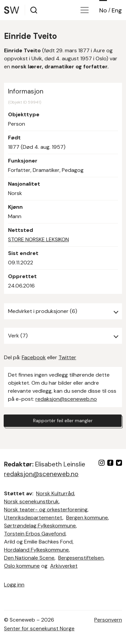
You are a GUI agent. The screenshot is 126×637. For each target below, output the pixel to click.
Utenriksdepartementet (33, 517)
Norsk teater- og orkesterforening (46, 509)
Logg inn (14, 584)
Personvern (108, 619)
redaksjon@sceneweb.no (66, 398)
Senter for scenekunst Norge (39, 628)
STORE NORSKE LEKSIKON (38, 239)
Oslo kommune (22, 565)
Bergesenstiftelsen (81, 557)
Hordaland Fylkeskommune (36, 549)
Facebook (34, 357)
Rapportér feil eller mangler (63, 421)
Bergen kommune (87, 517)
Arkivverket (64, 565)
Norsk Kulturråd (55, 493)
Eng (117, 10)
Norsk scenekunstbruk (31, 501)
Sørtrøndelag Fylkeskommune (40, 525)
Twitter (67, 357)
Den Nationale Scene (29, 557)
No (103, 10)
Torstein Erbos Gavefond (35, 533)
